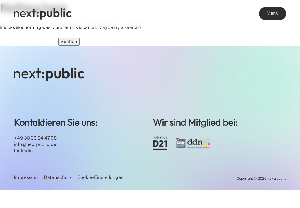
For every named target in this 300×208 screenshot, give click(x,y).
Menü (273, 13)
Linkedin (23, 151)
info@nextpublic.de (35, 144)
